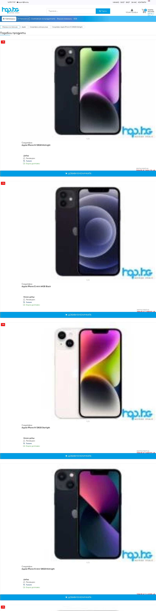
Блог (122, 2)
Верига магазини (64, 19)
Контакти (142, 2)
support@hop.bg (23, 2)
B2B (75, 19)
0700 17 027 (12, 2)
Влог (128, 2)
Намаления (23, 19)
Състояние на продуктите (43, 19)
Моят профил (132, 11)
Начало (116, 2)
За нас (134, 2)
